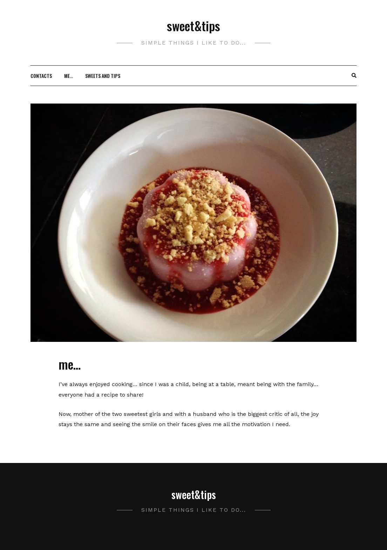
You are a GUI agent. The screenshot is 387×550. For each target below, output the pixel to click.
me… (68, 75)
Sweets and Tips (102, 75)
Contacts (41, 75)
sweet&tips (193, 25)
